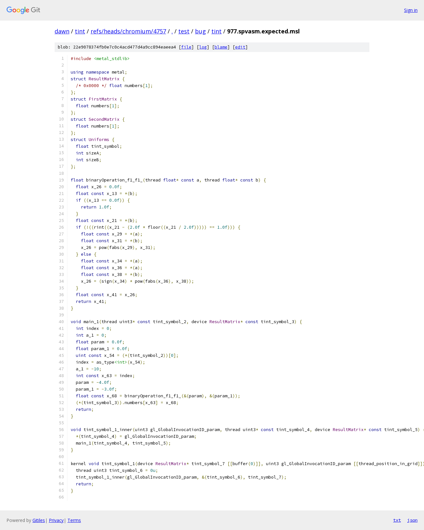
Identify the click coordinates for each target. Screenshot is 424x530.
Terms (74, 520)
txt (397, 520)
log (203, 47)
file (186, 47)
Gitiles (38, 520)
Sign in (411, 10)
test (184, 31)
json (412, 520)
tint (80, 31)
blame (221, 47)
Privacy (56, 520)
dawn (62, 31)
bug (200, 31)
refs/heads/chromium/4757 (128, 31)
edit (240, 47)
